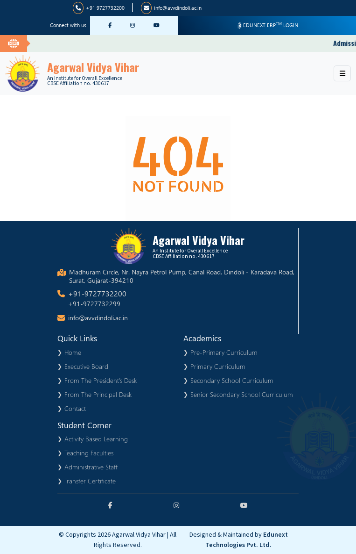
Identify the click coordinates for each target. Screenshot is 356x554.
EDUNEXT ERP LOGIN (267, 25)
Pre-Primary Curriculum (224, 352)
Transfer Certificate (90, 480)
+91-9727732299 (94, 303)
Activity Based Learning (96, 438)
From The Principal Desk (98, 394)
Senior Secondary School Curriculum (241, 394)
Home (72, 352)
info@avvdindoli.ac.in (171, 8)
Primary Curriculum (217, 366)
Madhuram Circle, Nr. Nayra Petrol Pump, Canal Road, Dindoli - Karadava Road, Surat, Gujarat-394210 (181, 276)
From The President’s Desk (100, 380)
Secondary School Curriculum (231, 380)
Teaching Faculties (88, 452)
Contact (75, 408)
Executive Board (86, 366)
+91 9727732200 (99, 8)
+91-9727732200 (97, 293)
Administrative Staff (91, 466)
